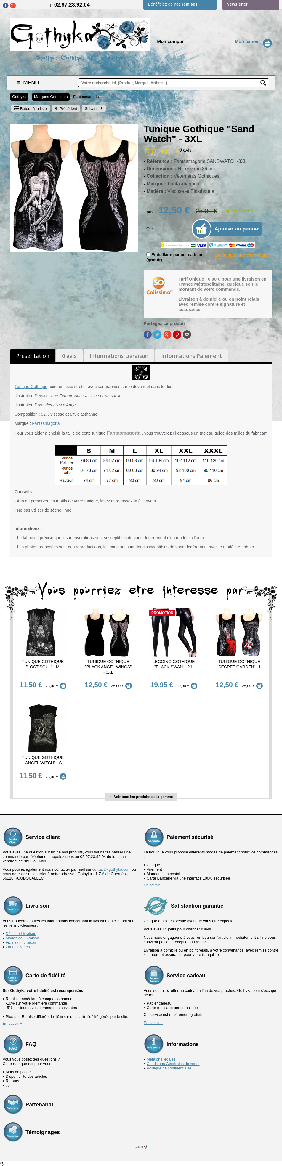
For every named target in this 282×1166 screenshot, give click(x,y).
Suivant (93, 108)
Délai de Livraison (21, 932)
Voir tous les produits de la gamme (141, 795)
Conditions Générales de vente (173, 1062)
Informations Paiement (191, 355)
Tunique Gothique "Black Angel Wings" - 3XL (108, 667)
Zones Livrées (18, 945)
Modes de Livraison (22, 936)
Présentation (32, 355)
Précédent (66, 108)
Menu (28, 83)
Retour (30, 108)
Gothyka (19, 97)
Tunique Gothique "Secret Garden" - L (239, 664)
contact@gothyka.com (111, 867)
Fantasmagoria (86, 97)
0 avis (69, 355)
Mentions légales (161, 1057)
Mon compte (170, 41)
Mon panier (247, 41)
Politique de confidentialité (169, 1066)
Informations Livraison (118, 355)
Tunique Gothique (31, 386)
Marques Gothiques (51, 97)
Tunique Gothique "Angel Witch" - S (43, 760)
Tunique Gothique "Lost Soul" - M (43, 664)
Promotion (162, 613)
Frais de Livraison (21, 940)
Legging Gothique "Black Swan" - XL (174, 664)
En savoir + (153, 883)
